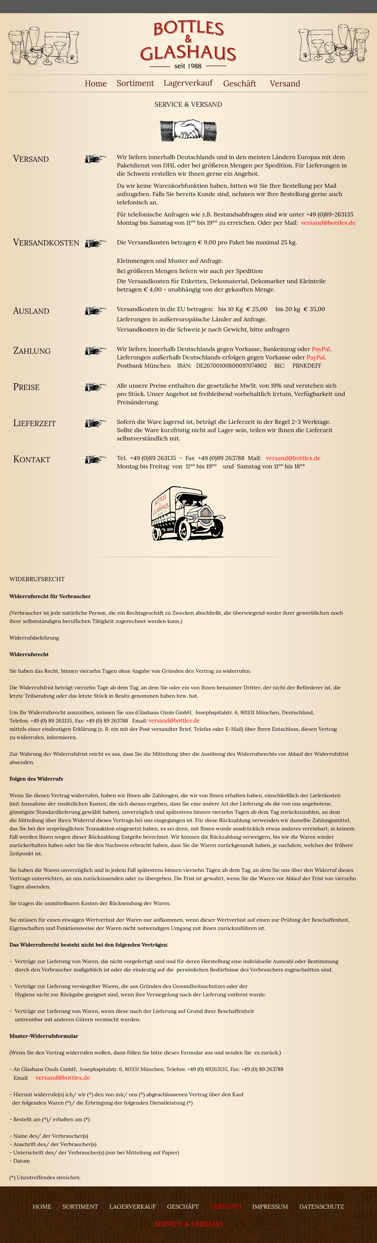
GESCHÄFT (183, 1206)
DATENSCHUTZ (321, 1206)
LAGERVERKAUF (132, 1206)
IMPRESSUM (270, 1206)
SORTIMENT (80, 1206)
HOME (42, 1206)
